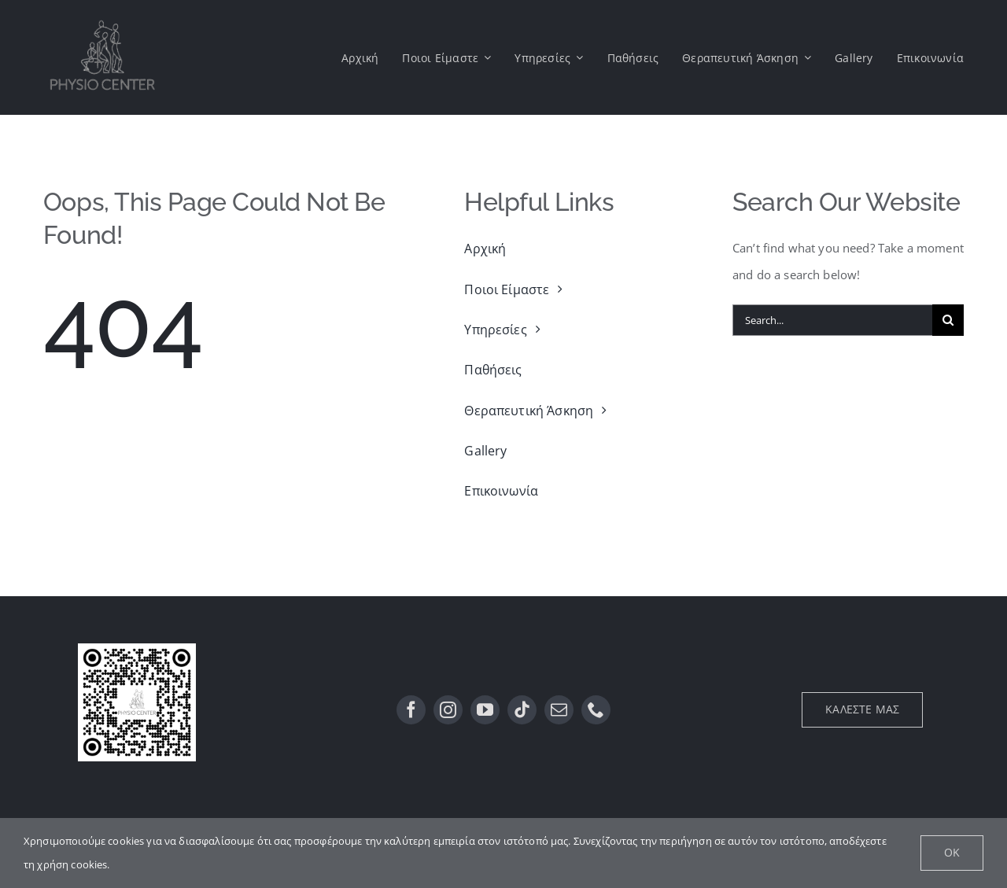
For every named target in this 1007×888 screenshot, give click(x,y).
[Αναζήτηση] (948, 320)
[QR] (137, 649)
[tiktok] (522, 709)
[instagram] (448, 709)
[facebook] (411, 709)
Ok (952, 852)
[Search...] (832, 320)
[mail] (559, 709)
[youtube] (485, 709)
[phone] (595, 709)
